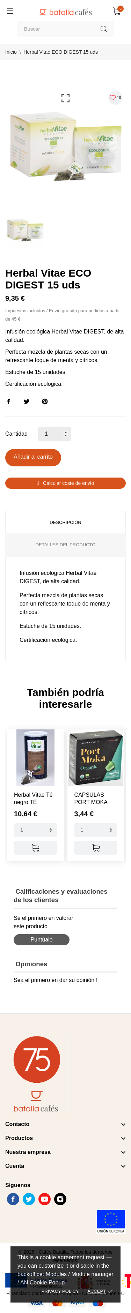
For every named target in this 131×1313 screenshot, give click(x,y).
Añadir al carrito (33, 457)
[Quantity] (35, 830)
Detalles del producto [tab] (66, 544)
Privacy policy (60, 1291)
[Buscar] (65, 29)
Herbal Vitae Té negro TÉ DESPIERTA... (33, 802)
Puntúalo (41, 940)
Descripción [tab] (65, 522)
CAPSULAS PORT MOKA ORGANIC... (91, 802)
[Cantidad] (54, 434)
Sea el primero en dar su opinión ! (55, 980)
